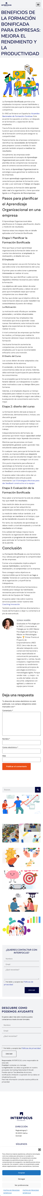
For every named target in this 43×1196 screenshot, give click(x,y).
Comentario (7, 711)
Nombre (6, 739)
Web (4, 756)
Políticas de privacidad (31, 1048)
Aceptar (21, 1173)
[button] (39, 1150)
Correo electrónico (10, 747)
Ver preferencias (21, 1185)
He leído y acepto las (22, 1048)
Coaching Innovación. (11, 604)
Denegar (21, 1179)
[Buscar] (38, 790)
